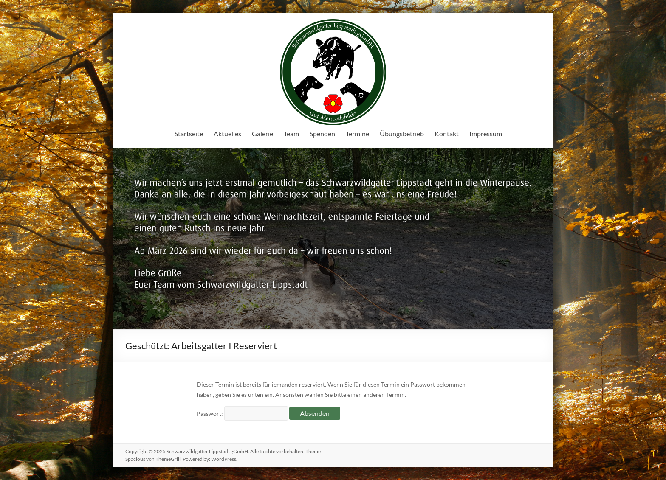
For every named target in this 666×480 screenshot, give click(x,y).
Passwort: (242, 413)
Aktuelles (227, 133)
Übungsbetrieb (402, 133)
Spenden (322, 133)
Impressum (485, 133)
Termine (357, 133)
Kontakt (447, 133)
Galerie (262, 133)
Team (291, 133)
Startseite (189, 133)
